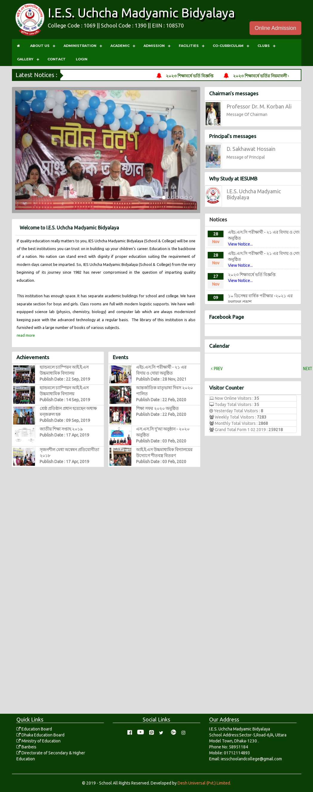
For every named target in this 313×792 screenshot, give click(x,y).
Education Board (34, 729)
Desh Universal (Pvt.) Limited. (204, 783)
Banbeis (26, 746)
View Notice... (240, 243)
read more (26, 335)
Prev (218, 368)
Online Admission (275, 28)
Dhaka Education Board (40, 735)
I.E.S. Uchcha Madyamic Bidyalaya (141, 13)
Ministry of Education (38, 741)
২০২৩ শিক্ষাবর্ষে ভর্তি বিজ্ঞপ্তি (197, 75)
